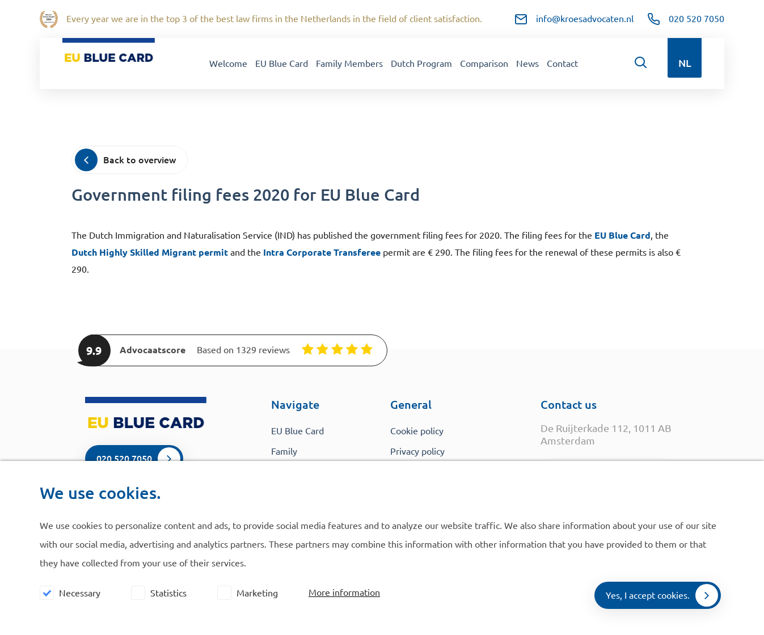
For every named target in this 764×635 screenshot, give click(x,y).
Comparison (484, 63)
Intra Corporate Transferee (322, 252)
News (527, 63)
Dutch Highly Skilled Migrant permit (149, 252)
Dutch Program (421, 63)
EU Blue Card (281, 63)
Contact (562, 63)
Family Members (349, 63)
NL (684, 63)
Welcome (228, 63)
